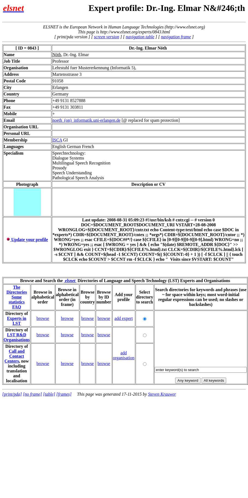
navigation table (140, 36)
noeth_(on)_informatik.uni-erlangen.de (86, 120)
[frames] (63, 394)
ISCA (57, 140)
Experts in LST (16, 321)
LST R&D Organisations (17, 337)
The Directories (16, 289)
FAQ (16, 307)
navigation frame (176, 36)
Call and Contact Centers (14, 356)
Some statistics (17, 299)
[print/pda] (12, 394)
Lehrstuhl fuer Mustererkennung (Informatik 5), (94, 67)
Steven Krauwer (162, 394)
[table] (49, 394)
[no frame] (32, 394)
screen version (106, 36)
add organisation (124, 355)
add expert (124, 318)
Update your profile (27, 239)
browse (43, 318)
